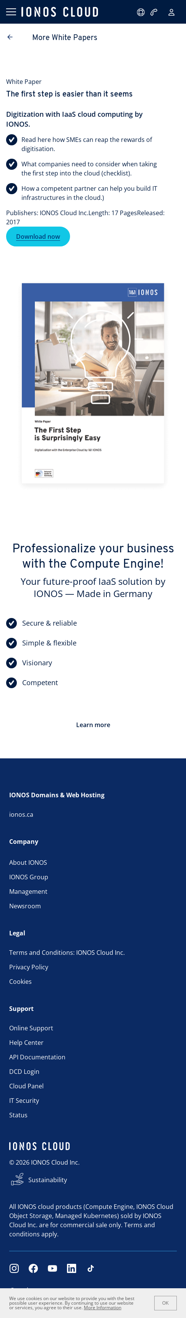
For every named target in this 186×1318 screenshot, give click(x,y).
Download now (38, 236)
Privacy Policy (28, 967)
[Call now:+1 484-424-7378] (154, 12)
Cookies (20, 981)
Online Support (31, 1028)
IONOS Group (28, 877)
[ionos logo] (59, 12)
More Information (102, 1307)
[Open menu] (10, 12)
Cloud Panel (26, 1086)
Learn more (93, 725)
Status (18, 1115)
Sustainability (47, 1180)
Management (28, 891)
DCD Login (24, 1071)
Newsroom (25, 906)
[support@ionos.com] (141, 12)
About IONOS (28, 862)
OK (165, 1303)
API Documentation (37, 1057)
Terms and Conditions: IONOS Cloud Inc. (67, 952)
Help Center (26, 1042)
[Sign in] (171, 12)
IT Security (24, 1100)
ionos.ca (21, 814)
